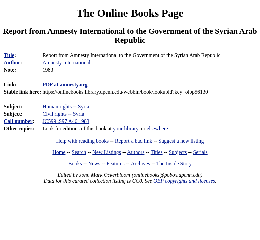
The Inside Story (174, 163)
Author (12, 62)
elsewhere (157, 128)
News (94, 163)
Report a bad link (133, 141)
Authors (136, 152)
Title (9, 55)
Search (79, 152)
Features (115, 163)
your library (125, 128)
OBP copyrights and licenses (184, 181)
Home (58, 152)
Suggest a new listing (181, 141)
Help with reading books (82, 141)
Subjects (178, 152)
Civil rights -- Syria (63, 114)
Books (75, 163)
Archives (140, 163)
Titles (157, 152)
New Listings (106, 152)
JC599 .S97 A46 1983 (66, 121)
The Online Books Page (130, 13)
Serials (200, 152)
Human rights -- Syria (66, 106)
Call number (18, 121)
